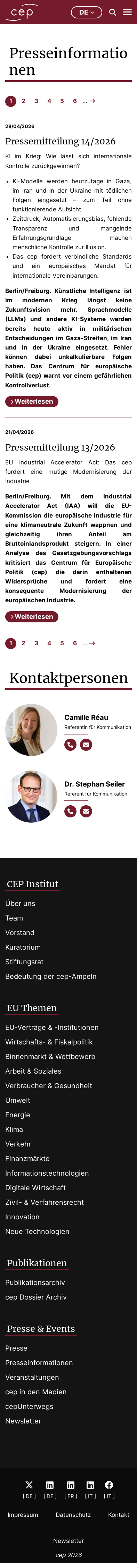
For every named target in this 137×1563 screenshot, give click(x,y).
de (86, 12)
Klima (14, 1129)
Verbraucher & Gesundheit (48, 1086)
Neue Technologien (37, 1231)
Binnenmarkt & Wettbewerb (50, 1056)
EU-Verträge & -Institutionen (52, 1027)
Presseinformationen (39, 1363)
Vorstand (19, 932)
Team (14, 918)
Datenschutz (73, 1514)
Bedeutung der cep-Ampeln (51, 976)
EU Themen (32, 1008)
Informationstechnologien (47, 1173)
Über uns (20, 903)
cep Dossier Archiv (36, 1297)
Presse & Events (41, 1328)
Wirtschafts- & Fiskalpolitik (49, 1042)
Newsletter (23, 1421)
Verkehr (18, 1144)
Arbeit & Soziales (33, 1071)
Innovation (22, 1217)
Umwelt (17, 1100)
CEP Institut (32, 884)
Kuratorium (23, 947)
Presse (16, 1348)
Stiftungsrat (24, 962)
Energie (17, 1115)
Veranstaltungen (32, 1377)
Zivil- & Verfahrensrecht (44, 1202)
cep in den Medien (36, 1392)
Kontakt (118, 1514)
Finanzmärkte (27, 1158)
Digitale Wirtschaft (35, 1188)
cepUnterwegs (29, 1406)
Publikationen (37, 1263)
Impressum (23, 1514)
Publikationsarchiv (35, 1282)
